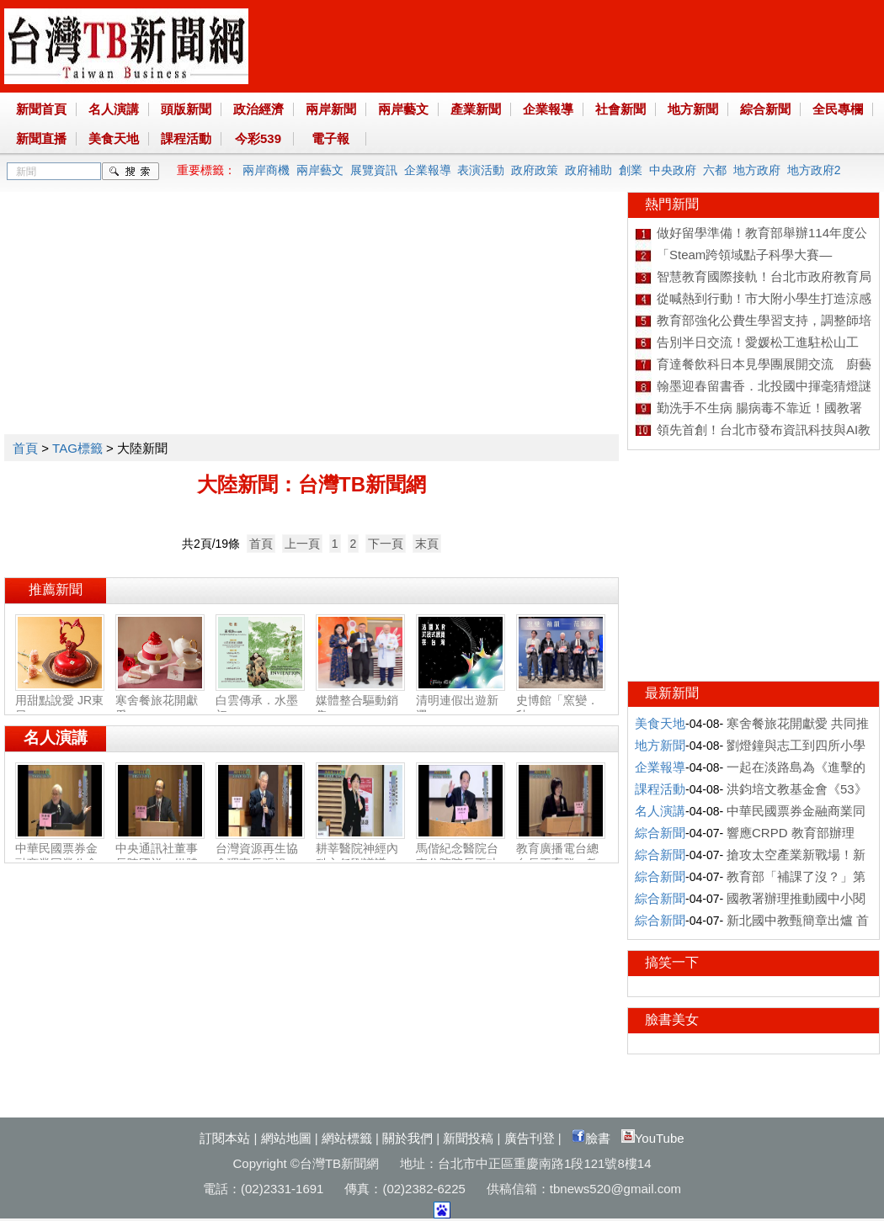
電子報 (330, 138)
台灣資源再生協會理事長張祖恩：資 (260, 856)
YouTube (652, 1138)
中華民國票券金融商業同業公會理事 (59, 856)
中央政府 (672, 170)
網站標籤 (347, 1138)
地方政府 (756, 170)
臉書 (591, 1138)
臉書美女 (672, 1019)
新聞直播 (41, 138)
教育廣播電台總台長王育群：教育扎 (560, 856)
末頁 (427, 543)
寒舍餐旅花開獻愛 (160, 701)
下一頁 (385, 543)
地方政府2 (814, 170)
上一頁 (302, 543)
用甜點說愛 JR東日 (59, 701)
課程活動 (186, 138)
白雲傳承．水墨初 (260, 701)
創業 (630, 170)
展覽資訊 (373, 170)
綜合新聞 (765, 109)
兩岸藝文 (403, 109)
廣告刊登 (529, 1138)
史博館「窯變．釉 (560, 701)
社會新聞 (620, 109)
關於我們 (407, 1138)
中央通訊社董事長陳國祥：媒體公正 (160, 856)
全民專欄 (837, 109)
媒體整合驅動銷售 (360, 701)
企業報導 (548, 109)
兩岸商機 (266, 170)
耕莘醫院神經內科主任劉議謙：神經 (360, 856)
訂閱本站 (225, 1138)
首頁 (25, 448)
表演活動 (480, 170)
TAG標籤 (77, 448)
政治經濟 (258, 109)
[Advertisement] (301, 309)
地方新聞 (693, 109)
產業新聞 (475, 109)
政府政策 (534, 170)
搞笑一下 (672, 962)
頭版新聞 (186, 109)
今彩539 (258, 138)
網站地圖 (286, 1138)
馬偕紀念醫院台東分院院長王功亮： (460, 856)
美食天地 (113, 138)
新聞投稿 (468, 1138)
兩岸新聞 (331, 109)
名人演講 (113, 109)
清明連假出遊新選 (460, 701)
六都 (715, 170)
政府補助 (588, 170)
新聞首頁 (41, 109)
